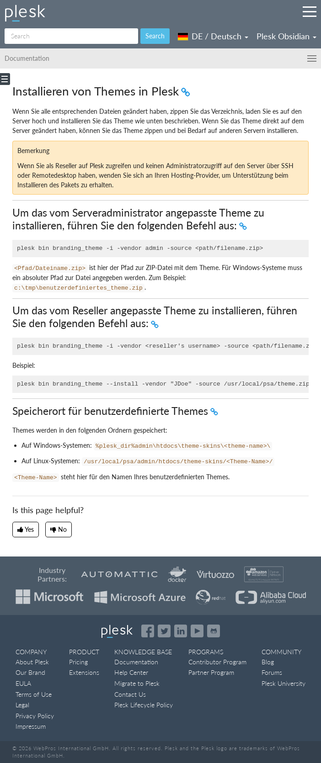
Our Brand (30, 672)
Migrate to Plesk (137, 683)
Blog (268, 662)
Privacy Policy (35, 716)
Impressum (31, 726)
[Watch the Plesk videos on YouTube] (197, 631)
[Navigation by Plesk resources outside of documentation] (309, 11)
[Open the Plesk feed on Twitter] (164, 631)
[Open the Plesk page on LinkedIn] (180, 631)
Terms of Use (34, 694)
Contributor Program (217, 662)
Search (155, 36)
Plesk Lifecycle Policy (143, 705)
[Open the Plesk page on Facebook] (147, 631)
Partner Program (211, 672)
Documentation (136, 662)
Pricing (78, 662)
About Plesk (32, 662)
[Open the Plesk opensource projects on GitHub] (213, 631)
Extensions (84, 672)
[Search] (71, 36)
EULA (23, 683)
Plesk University (283, 683)
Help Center (131, 672)
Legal (22, 705)
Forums (272, 672)
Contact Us (130, 694)
